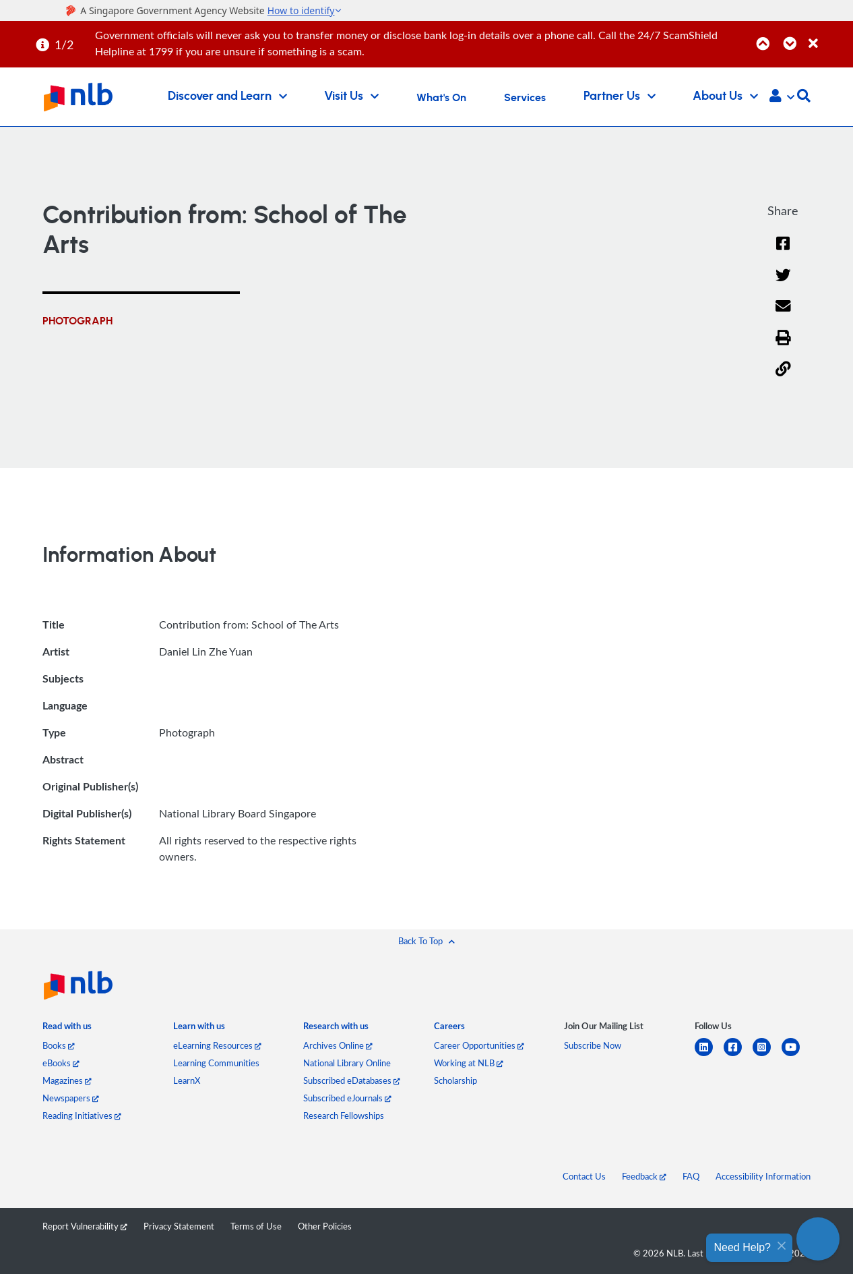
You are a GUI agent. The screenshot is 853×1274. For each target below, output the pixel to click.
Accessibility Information (763, 1176)
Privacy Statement (179, 1226)
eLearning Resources (217, 1045)
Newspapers (70, 1098)
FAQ (691, 1176)
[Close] (828, 36)
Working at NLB (468, 1063)
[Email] (783, 314)
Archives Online (338, 1045)
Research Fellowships (343, 1115)
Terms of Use (256, 1226)
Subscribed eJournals (347, 1098)
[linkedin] (709, 1055)
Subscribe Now (592, 1045)
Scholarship (455, 1080)
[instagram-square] (767, 1055)
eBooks (61, 1063)
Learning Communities (216, 1063)
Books (58, 1045)
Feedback (644, 1176)
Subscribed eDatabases (351, 1080)
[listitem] (67, 1029)
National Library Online (347, 1063)
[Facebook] (783, 252)
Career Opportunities (479, 1045)
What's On (441, 97)
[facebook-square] (738, 1055)
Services (525, 97)
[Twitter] (783, 283)
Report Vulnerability (84, 1226)
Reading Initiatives (81, 1115)
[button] (781, 97)
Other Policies (325, 1226)
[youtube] (796, 1055)
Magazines (67, 1080)
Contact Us (584, 1176)
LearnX (186, 1080)
